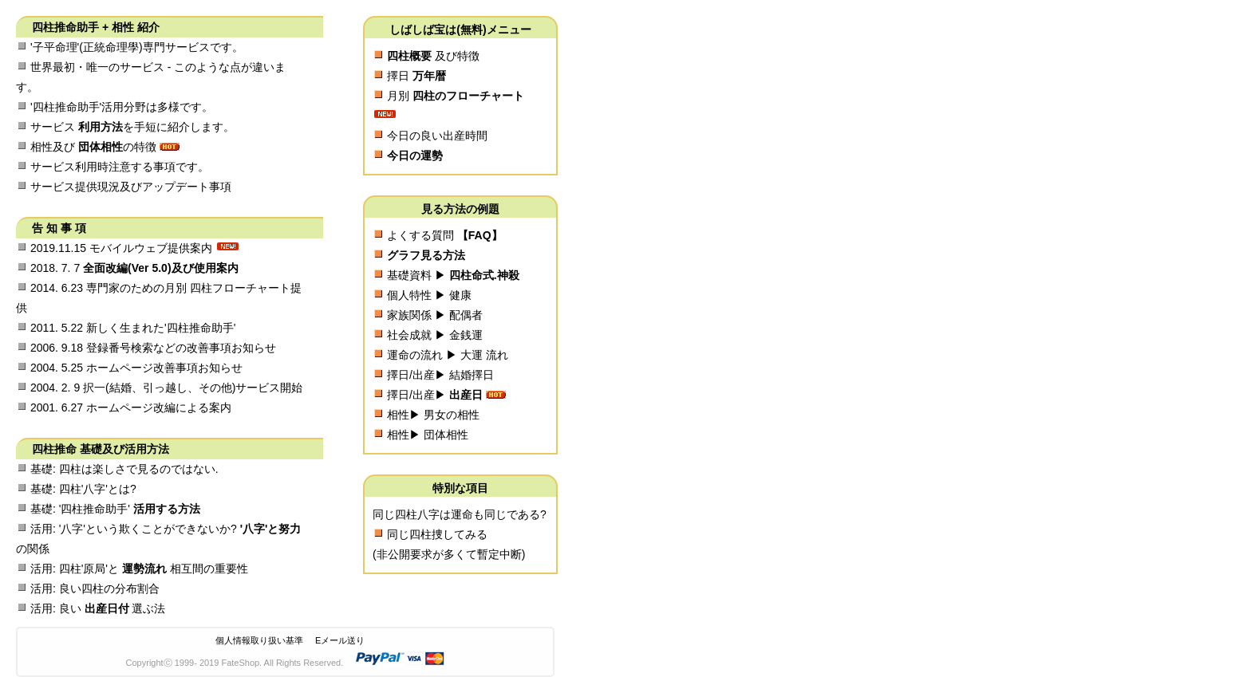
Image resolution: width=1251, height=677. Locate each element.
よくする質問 (445, 235)
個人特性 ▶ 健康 (429, 295)
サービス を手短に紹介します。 (132, 126)
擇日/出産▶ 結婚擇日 (440, 374)
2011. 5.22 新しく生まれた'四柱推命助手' (132, 327)
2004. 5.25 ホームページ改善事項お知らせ (136, 367)
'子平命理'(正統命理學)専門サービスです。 (136, 47)
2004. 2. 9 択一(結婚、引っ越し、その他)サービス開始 (166, 387)
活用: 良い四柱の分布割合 (95, 588)
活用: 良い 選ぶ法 (98, 608)
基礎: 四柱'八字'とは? (83, 488)
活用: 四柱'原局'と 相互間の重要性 (139, 568)
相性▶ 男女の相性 (433, 414)
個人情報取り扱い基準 (259, 640)
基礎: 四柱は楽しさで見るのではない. (124, 468)
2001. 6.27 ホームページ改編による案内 (130, 407)
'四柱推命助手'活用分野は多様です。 (121, 106)
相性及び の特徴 (93, 146)
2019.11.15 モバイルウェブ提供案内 (121, 248)
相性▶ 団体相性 (427, 434)
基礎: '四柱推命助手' (115, 508)
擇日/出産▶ (435, 394)
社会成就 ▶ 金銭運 (435, 335)
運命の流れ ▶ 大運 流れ (447, 354)
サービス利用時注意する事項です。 (119, 166)
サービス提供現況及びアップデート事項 (130, 186)
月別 (455, 95)
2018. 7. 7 (134, 268)
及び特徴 (433, 55)
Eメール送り (340, 640)
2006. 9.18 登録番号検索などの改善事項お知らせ (153, 347)
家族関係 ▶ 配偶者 (435, 315)
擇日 (416, 75)
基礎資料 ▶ (453, 275)
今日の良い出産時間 (437, 135)
